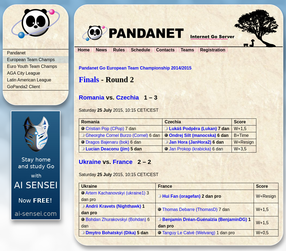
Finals (89, 79)
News (101, 50)
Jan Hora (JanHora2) (190, 142)
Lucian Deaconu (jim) (107, 149)
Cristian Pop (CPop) (105, 128)
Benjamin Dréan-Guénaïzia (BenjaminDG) (204, 219)
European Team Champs (31, 59)
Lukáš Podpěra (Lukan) (193, 128)
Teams (187, 50)
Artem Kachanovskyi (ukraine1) (115, 193)
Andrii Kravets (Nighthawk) (113, 206)
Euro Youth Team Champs (32, 66)
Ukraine (90, 161)
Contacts (165, 50)
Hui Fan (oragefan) (181, 196)
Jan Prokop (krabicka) (190, 149)
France (122, 161)
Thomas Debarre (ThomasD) (190, 209)
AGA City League (23, 73)
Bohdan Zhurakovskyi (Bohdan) (116, 219)
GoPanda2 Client (23, 86)
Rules (119, 50)
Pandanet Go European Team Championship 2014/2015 (135, 68)
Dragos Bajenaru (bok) (107, 142)
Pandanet (16, 53)
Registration (212, 50)
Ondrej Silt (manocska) (192, 135)
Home (84, 50)
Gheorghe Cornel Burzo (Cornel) (117, 135)
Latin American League (29, 80)
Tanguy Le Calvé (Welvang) (188, 232)
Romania (91, 97)
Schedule (140, 50)
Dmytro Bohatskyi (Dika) (111, 232)
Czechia (127, 97)
